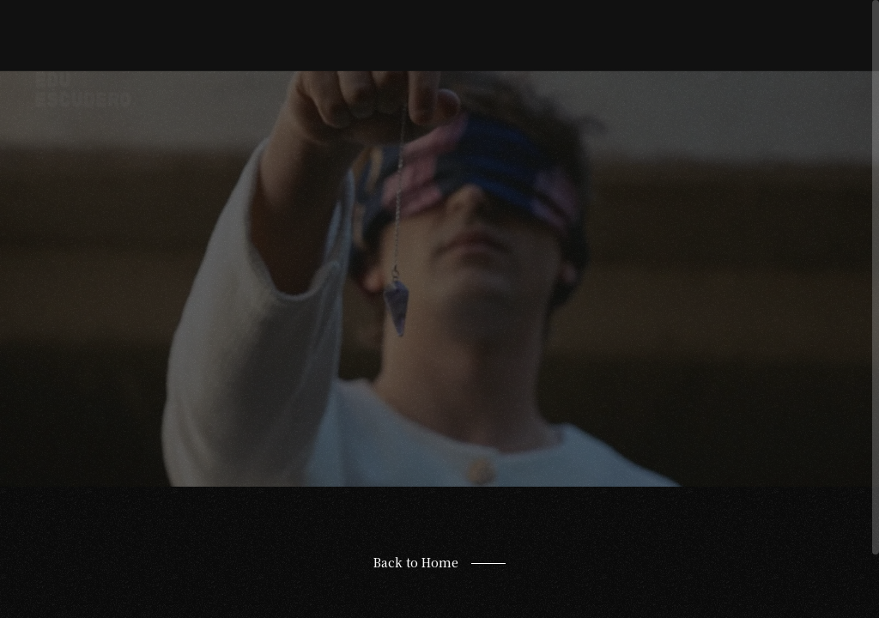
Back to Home (415, 562)
